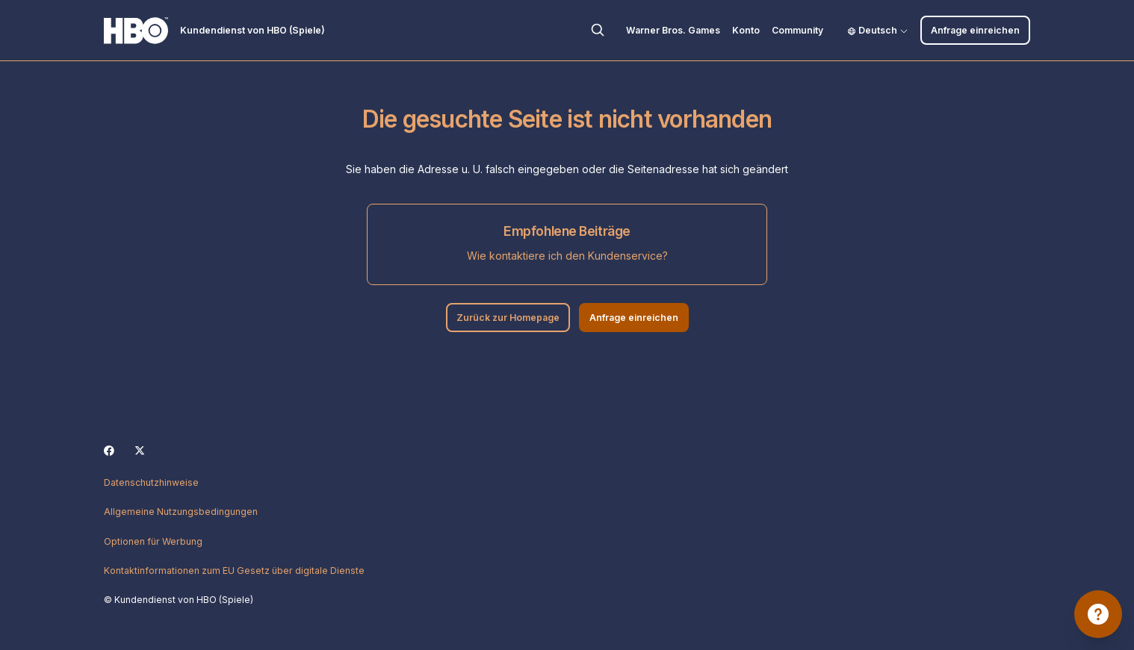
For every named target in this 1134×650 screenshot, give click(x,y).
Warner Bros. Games (673, 30)
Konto (746, 30)
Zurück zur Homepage (508, 317)
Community (797, 30)
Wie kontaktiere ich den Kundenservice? (567, 255)
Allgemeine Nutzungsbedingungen (181, 511)
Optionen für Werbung (153, 541)
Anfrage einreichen (975, 30)
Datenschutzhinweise (151, 482)
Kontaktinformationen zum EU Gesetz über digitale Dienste (234, 570)
